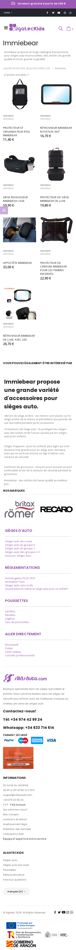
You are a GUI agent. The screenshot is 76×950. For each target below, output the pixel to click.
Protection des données (17, 829)
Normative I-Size (15, 581)
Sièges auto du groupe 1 (20, 548)
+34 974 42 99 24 (13, 800)
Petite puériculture (13, 874)
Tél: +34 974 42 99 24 (22, 719)
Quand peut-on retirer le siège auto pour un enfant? (36, 589)
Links (7, 12)
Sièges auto (10, 860)
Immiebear (60, 68)
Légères (10, 618)
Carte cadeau (13, 652)
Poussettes (9, 870)
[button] (60, 28)
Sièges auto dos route (18, 541)
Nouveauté (11, 644)
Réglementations (22, 567)
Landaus (10, 611)
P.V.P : (14, 804)
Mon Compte (10, 814)
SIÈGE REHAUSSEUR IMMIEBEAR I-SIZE (16, 199)
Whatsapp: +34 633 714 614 (28, 727)
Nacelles (10, 615)
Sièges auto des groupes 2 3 (22, 552)
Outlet (9, 648)
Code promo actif (13, 834)
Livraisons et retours (15, 819)
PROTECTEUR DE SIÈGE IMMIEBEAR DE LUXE (55, 199)
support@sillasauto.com (17, 795)
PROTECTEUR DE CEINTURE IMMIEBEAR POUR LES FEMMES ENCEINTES (54, 268)
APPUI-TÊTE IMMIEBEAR (17, 263)
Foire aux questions (14, 879)
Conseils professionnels (20, 655)
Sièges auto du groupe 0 (20, 545)
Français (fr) (15, 891)
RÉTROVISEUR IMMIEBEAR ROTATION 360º (56, 129)
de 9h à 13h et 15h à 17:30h (19, 790)
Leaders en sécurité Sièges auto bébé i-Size (26, 68)
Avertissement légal (15, 824)
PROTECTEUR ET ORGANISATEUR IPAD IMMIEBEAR (17, 131)
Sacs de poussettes (17, 622)
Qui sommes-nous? (15, 809)
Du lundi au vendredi (15, 785)
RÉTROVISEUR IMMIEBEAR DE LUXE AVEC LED (19, 337)
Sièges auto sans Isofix (19, 585)
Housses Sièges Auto (18, 555)
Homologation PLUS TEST (20, 578)
